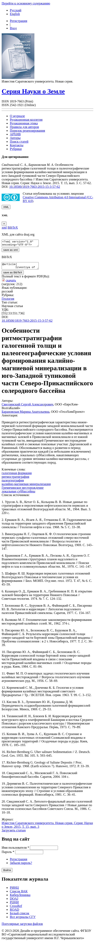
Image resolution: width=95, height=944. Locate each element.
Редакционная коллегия (26, 119)
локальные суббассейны (18, 493)
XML (6, 207)
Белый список (19, 915)
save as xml (10, 251)
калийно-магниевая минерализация (26, 486)
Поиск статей (19, 141)
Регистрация (18, 21)
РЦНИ (14, 904)
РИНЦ (14, 890)
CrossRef (16, 908)
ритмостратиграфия (15, 479)
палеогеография (13, 482)
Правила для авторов (24, 127)
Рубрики (16, 149)
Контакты (16, 145)
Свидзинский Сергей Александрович (27, 406)
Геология (8, 301)
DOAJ (14, 901)
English (15, 14)
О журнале (17, 116)
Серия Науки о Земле (33, 91)
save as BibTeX (12, 274)
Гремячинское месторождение (23, 490)
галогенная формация (17, 475)
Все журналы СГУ (23, 919)
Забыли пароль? (21, 865)
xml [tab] (4, 227)
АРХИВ (15, 134)
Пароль (8, 854)
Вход (13, 28)
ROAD (14, 912)
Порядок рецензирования (27, 130)
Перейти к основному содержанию (26, 3)
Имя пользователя (15, 850)
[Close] (4, 224)
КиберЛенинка (20, 897)
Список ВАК (19, 893)
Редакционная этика (24, 123)
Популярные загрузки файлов (22, 926)
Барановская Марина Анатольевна (25, 414)
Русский (15, 10)
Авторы (15, 138)
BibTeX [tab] (13, 227)
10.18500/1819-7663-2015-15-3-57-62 (34, 186)
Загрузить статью (14, 832)
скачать (11, 283)
